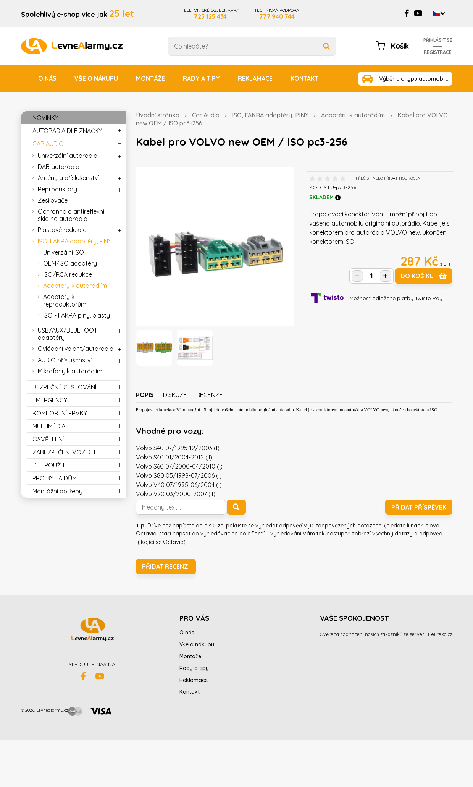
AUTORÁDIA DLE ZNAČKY (67, 131)
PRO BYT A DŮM (54, 478)
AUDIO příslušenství (65, 360)
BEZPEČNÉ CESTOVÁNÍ (64, 387)
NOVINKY (45, 118)
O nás (47, 78)
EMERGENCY (49, 400)
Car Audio (206, 115)
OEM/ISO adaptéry (70, 263)
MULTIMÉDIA (48, 426)
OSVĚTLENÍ (48, 439)
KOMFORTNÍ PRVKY (59, 413)
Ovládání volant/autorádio (75, 348)
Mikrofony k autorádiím (70, 371)
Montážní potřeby (57, 491)
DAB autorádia (58, 166)
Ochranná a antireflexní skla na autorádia (71, 215)
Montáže (150, 78)
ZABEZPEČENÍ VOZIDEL (64, 452)
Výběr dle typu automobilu (414, 78)
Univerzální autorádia (67, 155)
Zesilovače (53, 200)
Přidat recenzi (166, 566)
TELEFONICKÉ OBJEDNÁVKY (210, 13)
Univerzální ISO (63, 252)
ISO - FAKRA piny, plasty (76, 315)
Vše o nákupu (96, 78)
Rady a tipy (201, 78)
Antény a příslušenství (68, 178)
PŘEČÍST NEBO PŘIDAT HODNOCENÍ (389, 178)
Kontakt (304, 78)
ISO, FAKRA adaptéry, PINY (270, 115)
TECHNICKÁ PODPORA (276, 13)
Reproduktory (57, 189)
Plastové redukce (62, 230)
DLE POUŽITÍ (49, 465)
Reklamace (255, 78)
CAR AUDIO (48, 144)
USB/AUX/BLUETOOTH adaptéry (70, 333)
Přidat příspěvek (418, 507)
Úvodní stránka (157, 115)
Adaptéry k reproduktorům (64, 300)
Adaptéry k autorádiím (353, 115)
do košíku (423, 276)
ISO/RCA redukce (67, 274)
